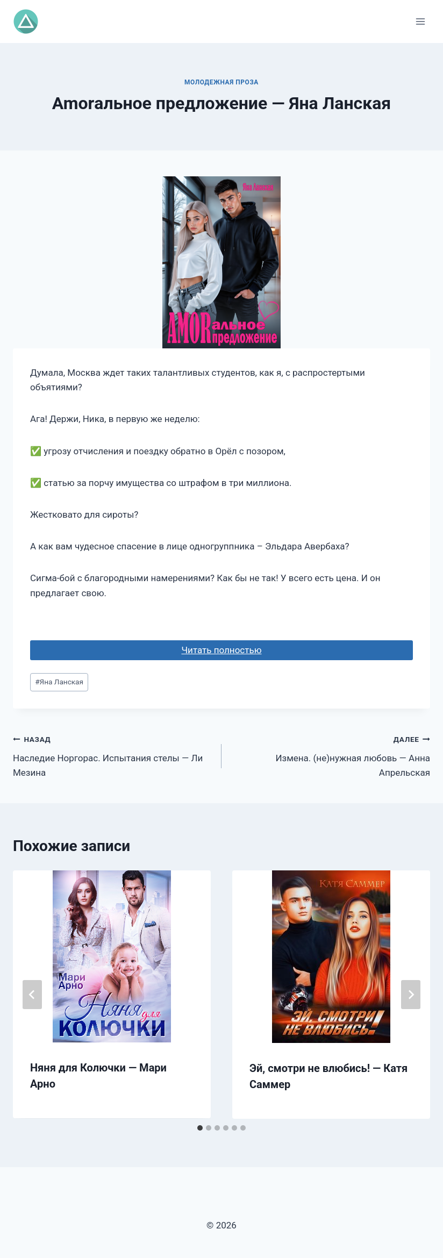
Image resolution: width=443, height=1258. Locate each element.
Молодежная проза (221, 82)
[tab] (200, 1128)
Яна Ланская (59, 681)
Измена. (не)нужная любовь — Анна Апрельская (330, 755)
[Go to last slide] (32, 994)
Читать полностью (221, 650)
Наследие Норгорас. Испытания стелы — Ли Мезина (112, 755)
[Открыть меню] (420, 21)
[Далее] (410, 994)
